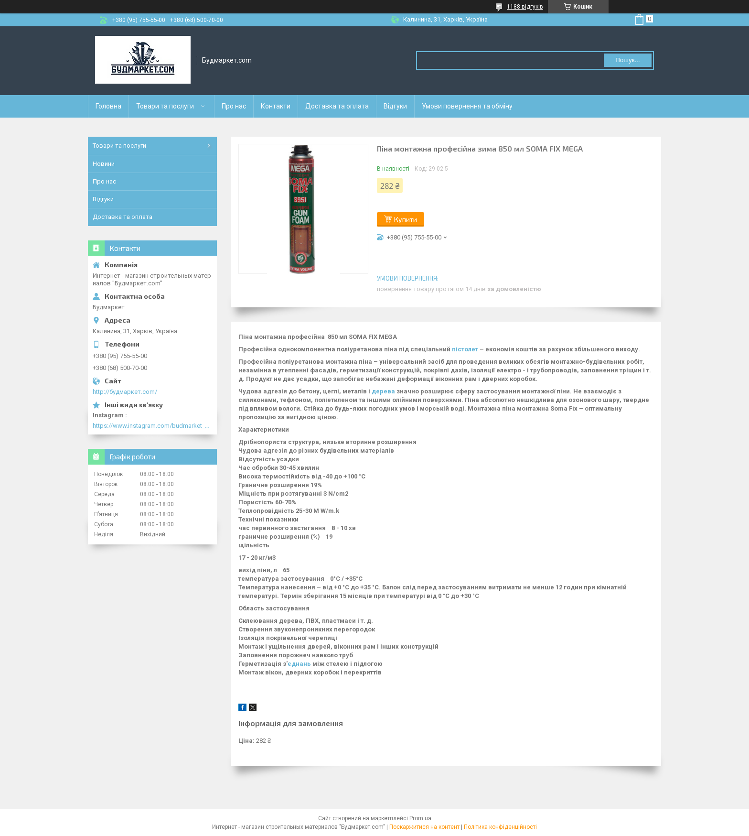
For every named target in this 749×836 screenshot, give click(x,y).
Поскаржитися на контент (424, 827)
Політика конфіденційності (500, 827)
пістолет (465, 349)
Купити (405, 219)
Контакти (275, 106)
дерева (383, 391)
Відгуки (395, 106)
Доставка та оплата (337, 106)
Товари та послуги (165, 106)
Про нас (234, 106)
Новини (104, 163)
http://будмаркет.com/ (125, 391)
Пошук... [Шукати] (627, 60)
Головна (108, 106)
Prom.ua (420, 818)
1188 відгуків (525, 6)
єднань (299, 663)
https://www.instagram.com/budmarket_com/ (152, 425)
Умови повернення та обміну (467, 106)
